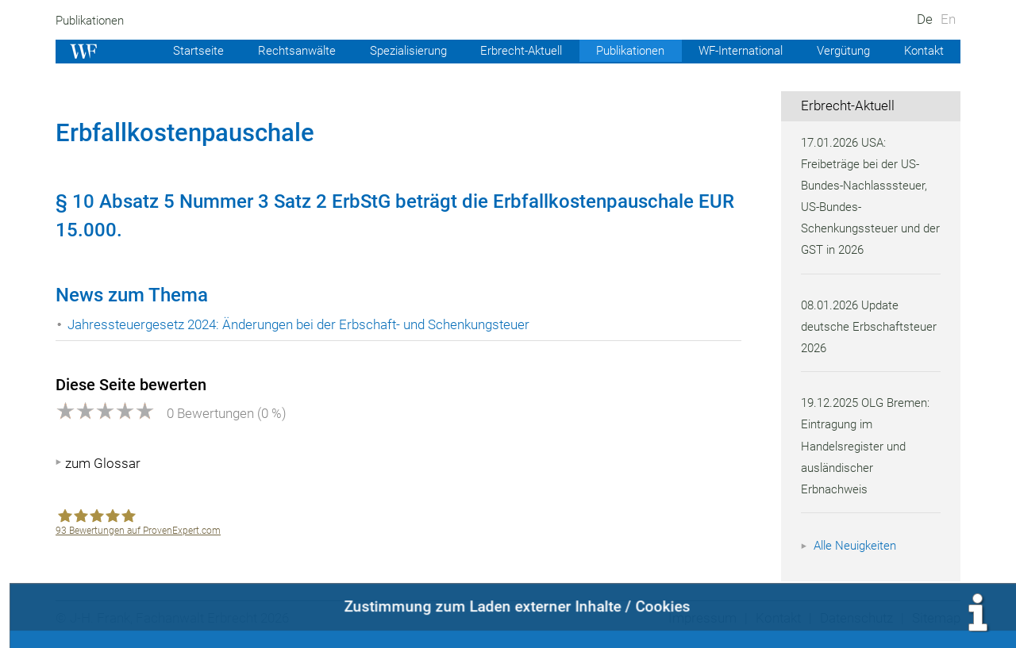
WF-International (733, 51)
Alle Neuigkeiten (857, 546)
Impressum (698, 618)
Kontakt (923, 51)
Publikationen (92, 20)
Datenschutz (854, 618)
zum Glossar (102, 463)
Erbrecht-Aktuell (505, 51)
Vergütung (840, 51)
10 (83, 201)
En (948, 19)
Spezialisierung (387, 51)
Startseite (172, 51)
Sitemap (935, 618)
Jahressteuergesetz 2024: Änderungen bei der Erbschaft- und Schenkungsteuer (304, 324)
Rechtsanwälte (272, 51)
